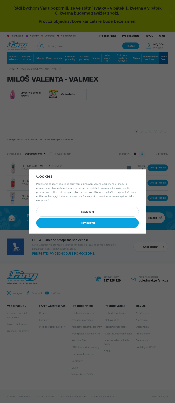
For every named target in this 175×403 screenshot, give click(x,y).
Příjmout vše (88, 222)
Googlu (67, 192)
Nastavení (87, 211)
